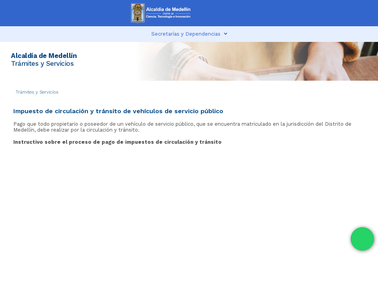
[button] (291, 13)
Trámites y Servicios (37, 92)
